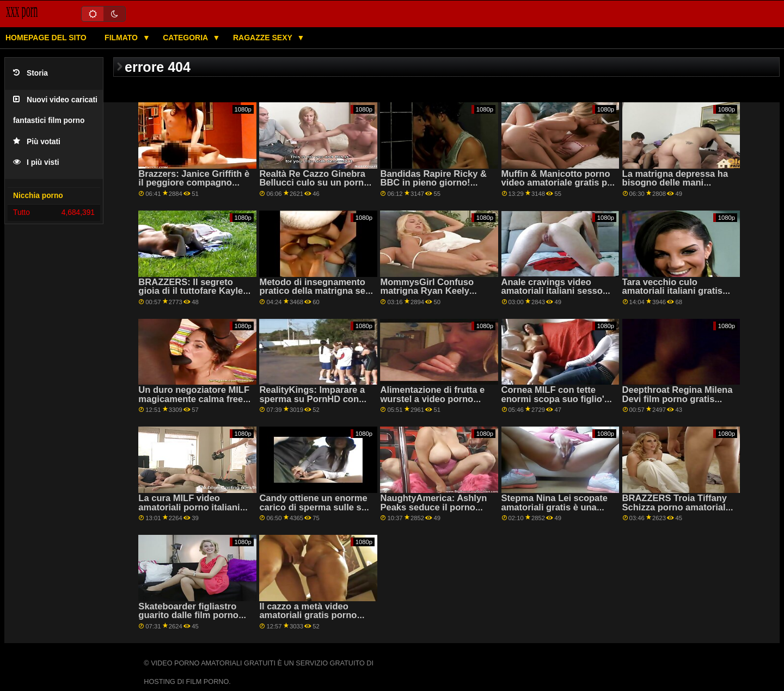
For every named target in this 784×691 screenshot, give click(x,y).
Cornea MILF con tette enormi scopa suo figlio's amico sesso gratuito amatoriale (555, 403)
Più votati (36, 142)
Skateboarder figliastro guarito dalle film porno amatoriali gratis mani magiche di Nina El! (188, 620)
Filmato (122, 37)
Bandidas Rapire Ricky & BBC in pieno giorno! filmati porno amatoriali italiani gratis (433, 187)
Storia (30, 73)
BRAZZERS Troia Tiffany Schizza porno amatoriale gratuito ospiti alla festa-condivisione (676, 511)
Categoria (186, 37)
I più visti (36, 162)
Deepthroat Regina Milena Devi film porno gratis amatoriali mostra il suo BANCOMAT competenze (677, 403)
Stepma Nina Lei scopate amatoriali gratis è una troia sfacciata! (554, 507)
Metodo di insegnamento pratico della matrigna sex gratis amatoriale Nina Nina (314, 295)
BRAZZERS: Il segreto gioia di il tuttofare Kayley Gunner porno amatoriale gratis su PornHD (193, 295)
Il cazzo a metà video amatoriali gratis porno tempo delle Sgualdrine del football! (316, 620)
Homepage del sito (46, 37)
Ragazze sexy (264, 37)
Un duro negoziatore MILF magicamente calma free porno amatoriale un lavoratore (193, 403)
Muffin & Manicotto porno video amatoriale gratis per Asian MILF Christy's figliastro (558, 187)
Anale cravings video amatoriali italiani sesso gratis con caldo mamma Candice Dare (554, 295)
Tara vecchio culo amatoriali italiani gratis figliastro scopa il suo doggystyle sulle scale (672, 295)
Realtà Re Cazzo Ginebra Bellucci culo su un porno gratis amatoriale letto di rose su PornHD (314, 187)
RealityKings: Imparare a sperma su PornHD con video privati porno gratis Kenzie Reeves (313, 403)
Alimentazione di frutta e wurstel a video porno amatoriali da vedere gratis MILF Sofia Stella (437, 403)
